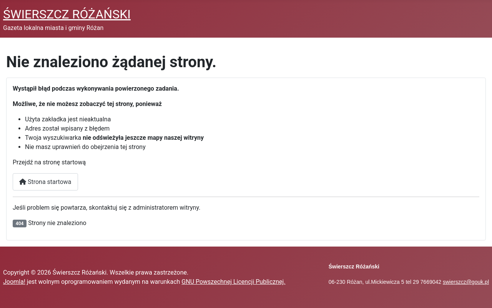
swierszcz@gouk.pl (466, 282)
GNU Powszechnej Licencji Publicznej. (233, 281)
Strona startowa (45, 181)
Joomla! (14, 281)
